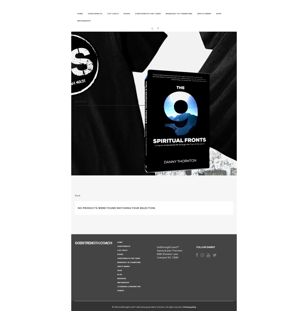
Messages (121, 278)
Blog (119, 274)
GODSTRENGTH (123, 246)
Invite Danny (123, 266)
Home (119, 242)
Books (120, 254)
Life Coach (122, 250)
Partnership (123, 282)
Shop (119, 270)
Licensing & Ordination (128, 286)
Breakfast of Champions (129, 262)
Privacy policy (189, 307)
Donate (120, 290)
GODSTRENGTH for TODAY (128, 258)
